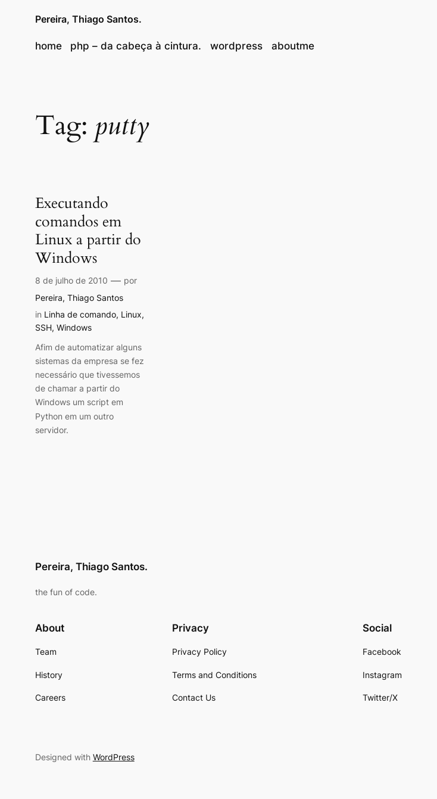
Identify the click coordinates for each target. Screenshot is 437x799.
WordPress (114, 757)
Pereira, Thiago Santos (79, 298)
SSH (43, 327)
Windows (74, 327)
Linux (131, 314)
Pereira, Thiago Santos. (88, 19)
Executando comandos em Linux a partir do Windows (88, 230)
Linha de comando (80, 314)
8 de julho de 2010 (71, 280)
